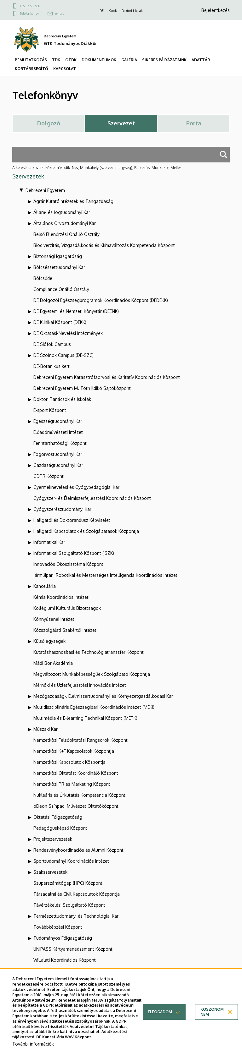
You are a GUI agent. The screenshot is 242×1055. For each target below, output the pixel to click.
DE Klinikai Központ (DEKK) (59, 322)
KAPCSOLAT (64, 68)
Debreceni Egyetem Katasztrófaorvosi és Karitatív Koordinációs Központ (106, 377)
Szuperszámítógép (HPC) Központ (67, 883)
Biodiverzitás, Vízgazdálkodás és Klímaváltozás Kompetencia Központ (104, 245)
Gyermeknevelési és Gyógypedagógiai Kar (76, 487)
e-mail (59, 13)
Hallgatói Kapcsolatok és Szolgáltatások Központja (86, 531)
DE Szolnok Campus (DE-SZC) (63, 355)
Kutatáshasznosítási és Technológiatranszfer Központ (88, 652)
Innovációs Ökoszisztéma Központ (68, 564)
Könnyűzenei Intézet (53, 619)
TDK (56, 59)
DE (102, 11)
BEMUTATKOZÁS (31, 59)
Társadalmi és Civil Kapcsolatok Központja (76, 894)
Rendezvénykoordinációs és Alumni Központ (78, 850)
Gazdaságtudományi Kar (58, 465)
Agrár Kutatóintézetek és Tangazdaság (73, 201)
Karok (113, 11)
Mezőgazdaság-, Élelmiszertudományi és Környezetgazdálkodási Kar (103, 696)
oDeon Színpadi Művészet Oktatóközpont (75, 806)
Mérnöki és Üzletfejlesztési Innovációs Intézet (79, 685)
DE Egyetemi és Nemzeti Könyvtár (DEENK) (76, 311)
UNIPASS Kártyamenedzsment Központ (72, 949)
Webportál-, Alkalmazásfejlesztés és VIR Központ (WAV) (90, 971)
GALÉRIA (129, 59)
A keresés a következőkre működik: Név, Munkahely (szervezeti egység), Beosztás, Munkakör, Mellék (97, 167)
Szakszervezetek (50, 872)
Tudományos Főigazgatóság (62, 938)
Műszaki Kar (45, 729)
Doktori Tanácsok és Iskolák (62, 399)
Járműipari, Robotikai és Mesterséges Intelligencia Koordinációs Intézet (105, 575)
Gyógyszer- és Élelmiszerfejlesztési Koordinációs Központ (92, 498)
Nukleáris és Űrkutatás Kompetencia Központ (79, 795)
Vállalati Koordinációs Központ (64, 960)
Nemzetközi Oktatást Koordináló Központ (75, 773)
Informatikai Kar (49, 542)
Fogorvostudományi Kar (57, 454)
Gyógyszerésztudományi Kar (62, 509)
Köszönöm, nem (212, 1021)
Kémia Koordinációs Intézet (61, 597)
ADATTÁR (201, 59)
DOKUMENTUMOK (99, 59)
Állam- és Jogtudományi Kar (61, 212)
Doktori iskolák (132, 11)
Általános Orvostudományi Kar (64, 223)
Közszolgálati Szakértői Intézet (64, 630)
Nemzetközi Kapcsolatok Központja (69, 762)
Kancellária (44, 586)
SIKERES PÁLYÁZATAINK (164, 59)
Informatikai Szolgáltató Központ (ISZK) (73, 553)
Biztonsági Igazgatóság (57, 256)
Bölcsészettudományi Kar (59, 267)
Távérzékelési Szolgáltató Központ (69, 905)
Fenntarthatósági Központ (60, 443)
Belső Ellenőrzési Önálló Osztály (66, 234)
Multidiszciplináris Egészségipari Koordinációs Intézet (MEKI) (93, 707)
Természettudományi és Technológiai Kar (75, 916)
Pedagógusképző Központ (60, 828)
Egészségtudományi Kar (57, 421)
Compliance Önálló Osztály (61, 289)
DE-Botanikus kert (51, 366)
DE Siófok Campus (52, 344)
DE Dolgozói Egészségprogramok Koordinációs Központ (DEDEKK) (100, 300)
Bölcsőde (42, 278)
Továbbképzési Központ (57, 927)
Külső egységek (49, 641)
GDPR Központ (48, 476)
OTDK (71, 59)
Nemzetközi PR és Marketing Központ (71, 784)
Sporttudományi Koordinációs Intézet (71, 861)
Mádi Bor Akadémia (53, 663)
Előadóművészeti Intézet (58, 432)
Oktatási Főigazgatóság (57, 817)
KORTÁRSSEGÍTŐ (31, 68)
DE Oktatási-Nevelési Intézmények (68, 333)
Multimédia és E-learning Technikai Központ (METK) (85, 718)
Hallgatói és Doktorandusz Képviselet (71, 520)
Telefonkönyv (29, 13)
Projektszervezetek (52, 839)
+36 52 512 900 (30, 6)
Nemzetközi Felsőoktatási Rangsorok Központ (80, 740)
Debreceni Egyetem (45, 190)
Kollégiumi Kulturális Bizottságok (67, 608)
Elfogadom (160, 1021)
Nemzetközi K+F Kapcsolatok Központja (73, 751)
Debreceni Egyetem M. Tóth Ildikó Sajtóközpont (82, 388)
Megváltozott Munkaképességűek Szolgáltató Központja (91, 674)
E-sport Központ (49, 410)
